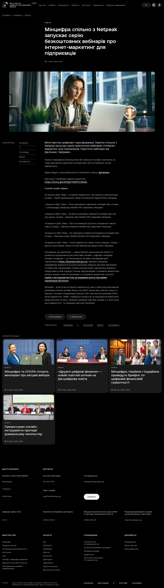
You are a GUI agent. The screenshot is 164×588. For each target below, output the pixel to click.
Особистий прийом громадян (97, 548)
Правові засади (9, 545)
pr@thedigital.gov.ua (52, 496)
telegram (24, 152)
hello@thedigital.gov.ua (94, 482)
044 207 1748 (48, 482)
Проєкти (75, 5)
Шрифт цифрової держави (14, 559)
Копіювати (24, 162)
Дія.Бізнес (104, 172)
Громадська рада (91, 551)
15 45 (4, 520)
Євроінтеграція (50, 566)
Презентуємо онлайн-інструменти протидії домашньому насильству (23, 430)
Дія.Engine (47, 559)
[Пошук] (146, 5)
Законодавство (131, 549)
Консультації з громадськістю (91, 543)
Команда (6, 542)
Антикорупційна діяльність (14, 549)
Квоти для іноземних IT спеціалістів (93, 559)
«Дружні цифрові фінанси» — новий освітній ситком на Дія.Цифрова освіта (80, 375)
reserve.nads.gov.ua (133, 520)
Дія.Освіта (47, 545)
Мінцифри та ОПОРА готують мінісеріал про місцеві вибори (27, 373)
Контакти (86, 5)
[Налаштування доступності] (159, 5)
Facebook (88, 583)
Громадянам (90, 535)
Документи (63, 5)
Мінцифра (54, 317)
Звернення (98, 5)
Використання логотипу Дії (14, 563)
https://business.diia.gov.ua (73, 262)
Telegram (6, 489)
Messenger (7, 482)
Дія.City (46, 552)
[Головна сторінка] (6, 5)
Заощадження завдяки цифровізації (12, 567)
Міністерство (9, 535)
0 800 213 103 (48, 520)
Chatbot (91, 497)
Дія (44, 542)
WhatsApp (7, 496)
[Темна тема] (154, 5)
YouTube (123, 583)
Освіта (28, 15)
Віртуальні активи (51, 570)
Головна (6, 15)
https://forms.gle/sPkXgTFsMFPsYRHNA (66, 182)
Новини (52, 5)
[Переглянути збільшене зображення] (82, 102)
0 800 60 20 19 (90, 520)
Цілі (4, 556)
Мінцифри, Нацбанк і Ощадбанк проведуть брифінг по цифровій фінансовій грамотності (135, 377)
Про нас (42, 5)
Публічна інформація (115, 5)
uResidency (48, 563)
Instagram (103, 583)
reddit (22, 157)
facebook (23, 143)
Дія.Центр (47, 556)
